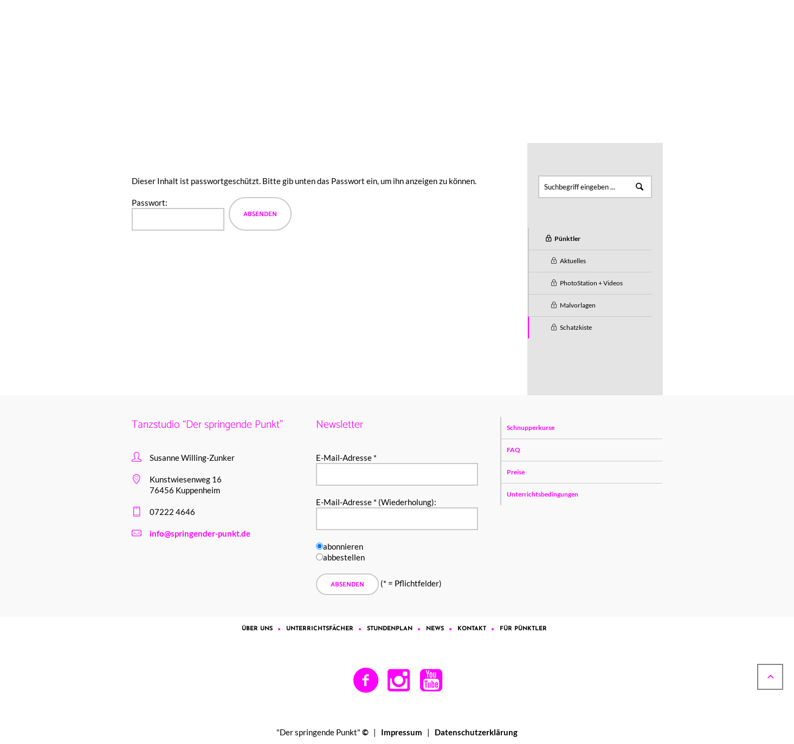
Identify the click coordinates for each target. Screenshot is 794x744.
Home (190, 82)
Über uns (257, 629)
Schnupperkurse (530, 427)
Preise (516, 472)
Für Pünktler (230, 82)
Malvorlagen (578, 305)
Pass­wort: (178, 214)
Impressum (401, 732)
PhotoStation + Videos (591, 283)
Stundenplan (389, 629)
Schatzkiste (576, 327)
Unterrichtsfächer (319, 629)
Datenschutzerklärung (476, 732)
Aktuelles (573, 261)
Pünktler (274, 82)
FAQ (513, 450)
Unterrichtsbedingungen (542, 494)
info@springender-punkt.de (200, 533)
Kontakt (471, 629)
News (435, 629)
